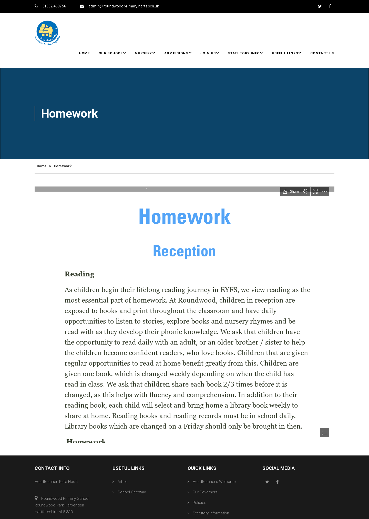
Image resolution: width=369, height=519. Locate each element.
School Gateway (132, 492)
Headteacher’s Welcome (214, 481)
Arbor (122, 481)
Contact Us (322, 53)
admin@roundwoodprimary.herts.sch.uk (119, 6)
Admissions (176, 53)
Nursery (143, 53)
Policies (199, 502)
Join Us (208, 53)
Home (84, 53)
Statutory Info (244, 53)
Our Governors (205, 492)
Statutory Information (211, 513)
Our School (111, 53)
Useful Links (285, 53)
